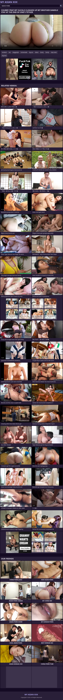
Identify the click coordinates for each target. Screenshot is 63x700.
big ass (31, 52)
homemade (24, 52)
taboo (36, 52)
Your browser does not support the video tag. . (31, 32)
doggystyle (16, 52)
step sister (54, 52)
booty (42, 52)
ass (10, 52)
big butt (4, 55)
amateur (4, 52)
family (47, 52)
